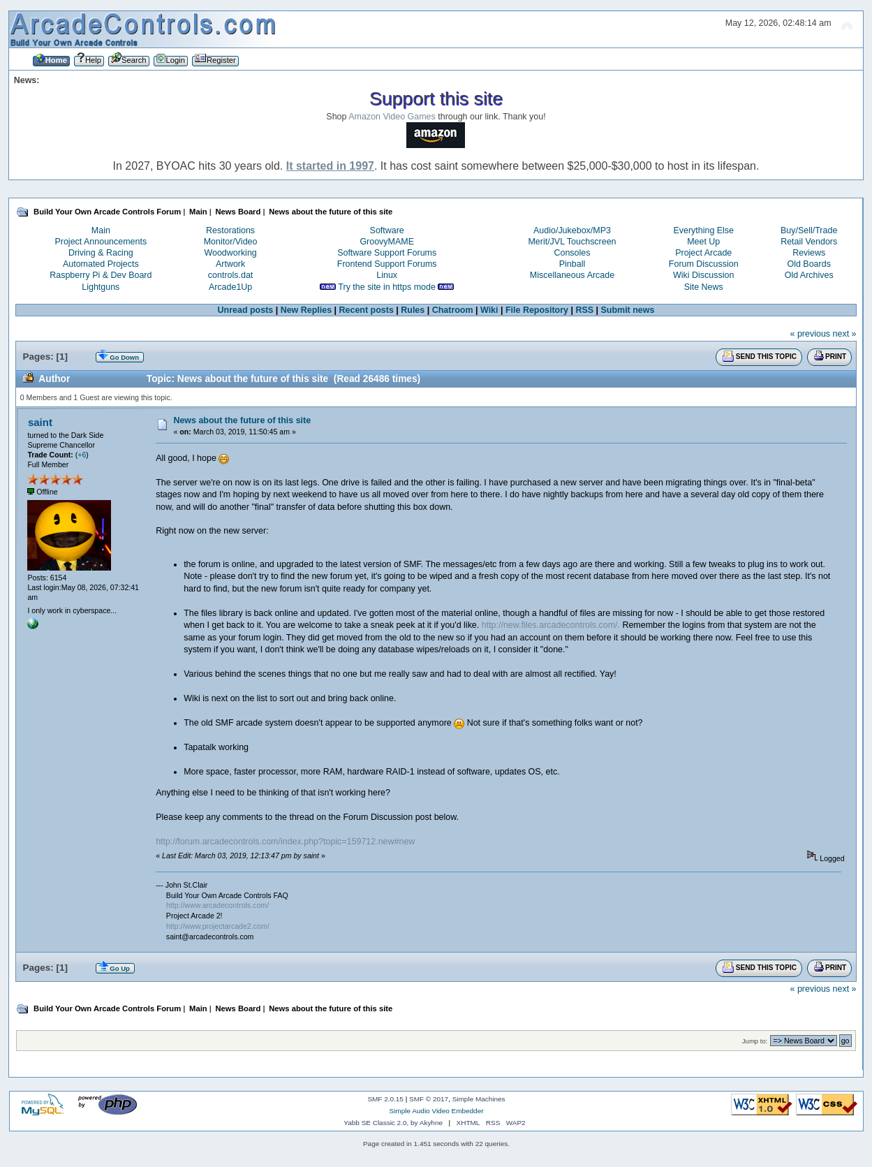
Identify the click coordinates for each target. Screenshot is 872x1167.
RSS (584, 310)
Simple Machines (478, 1099)
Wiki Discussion (703, 275)
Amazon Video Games (392, 117)
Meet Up (703, 242)
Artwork (230, 264)
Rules (412, 310)
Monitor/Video (231, 242)
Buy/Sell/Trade (809, 230)
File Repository (536, 310)
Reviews (808, 253)
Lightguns (100, 287)
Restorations (230, 230)
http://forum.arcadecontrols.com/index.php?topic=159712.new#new (285, 841)
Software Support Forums (386, 253)
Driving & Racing (100, 253)
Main (100, 230)
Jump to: (755, 1041)
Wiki (489, 310)
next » (845, 334)
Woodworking (230, 253)
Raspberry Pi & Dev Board (101, 275)
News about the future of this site (242, 420)
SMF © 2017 (428, 1099)
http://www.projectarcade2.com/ (217, 926)
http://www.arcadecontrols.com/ (217, 905)
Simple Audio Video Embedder (436, 1111)
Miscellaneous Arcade (572, 275)
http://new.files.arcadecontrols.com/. (551, 625)
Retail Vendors (809, 242)
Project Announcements (100, 242)
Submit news (628, 310)
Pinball (572, 264)
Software (387, 230)
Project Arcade (703, 253)
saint (40, 422)
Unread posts (246, 310)
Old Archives (809, 275)
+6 (81, 454)
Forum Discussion (704, 264)
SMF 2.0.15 (385, 1099)
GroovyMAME (387, 242)
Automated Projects (101, 264)
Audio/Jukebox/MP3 (572, 230)
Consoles (572, 253)
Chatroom (452, 310)
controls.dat (230, 275)
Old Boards (809, 264)
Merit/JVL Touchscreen (572, 242)
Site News (703, 287)
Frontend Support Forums (387, 264)
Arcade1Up (230, 287)
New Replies (306, 310)
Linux (386, 275)
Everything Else (703, 230)
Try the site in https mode (387, 287)
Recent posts (366, 310)
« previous (810, 334)
